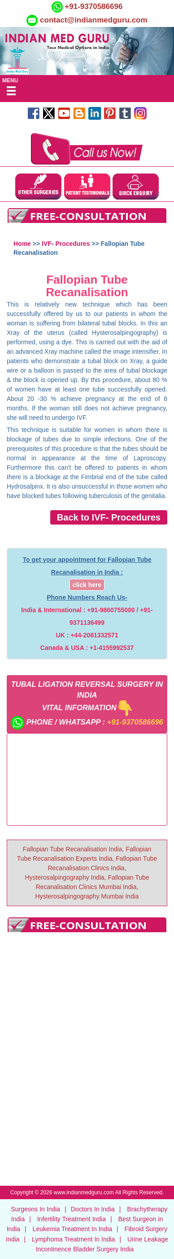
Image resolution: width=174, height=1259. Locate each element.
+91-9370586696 (93, 6)
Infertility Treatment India (71, 1219)
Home (22, 243)
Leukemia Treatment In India (72, 1228)
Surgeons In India (35, 1209)
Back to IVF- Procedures (109, 517)
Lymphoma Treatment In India (73, 1239)
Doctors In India (93, 1209)
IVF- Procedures (66, 243)
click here (87, 584)
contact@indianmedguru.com (94, 20)
